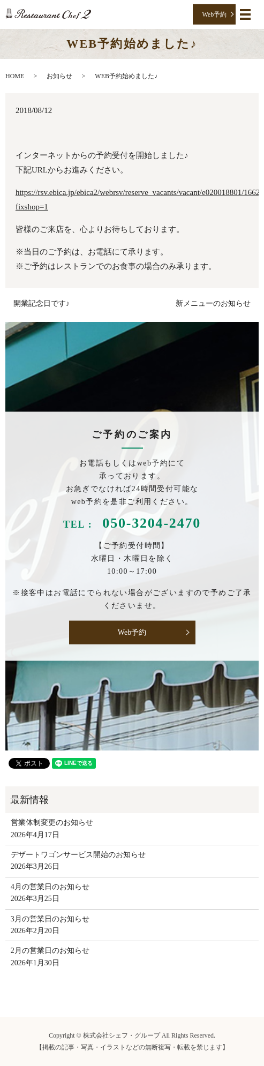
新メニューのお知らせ (213, 303)
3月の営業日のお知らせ (50, 919)
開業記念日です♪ (41, 303)
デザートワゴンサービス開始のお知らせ (78, 855)
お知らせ (59, 76)
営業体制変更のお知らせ (52, 823)
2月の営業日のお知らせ (50, 951)
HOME (14, 76)
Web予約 (214, 14)
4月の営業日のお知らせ (50, 887)
